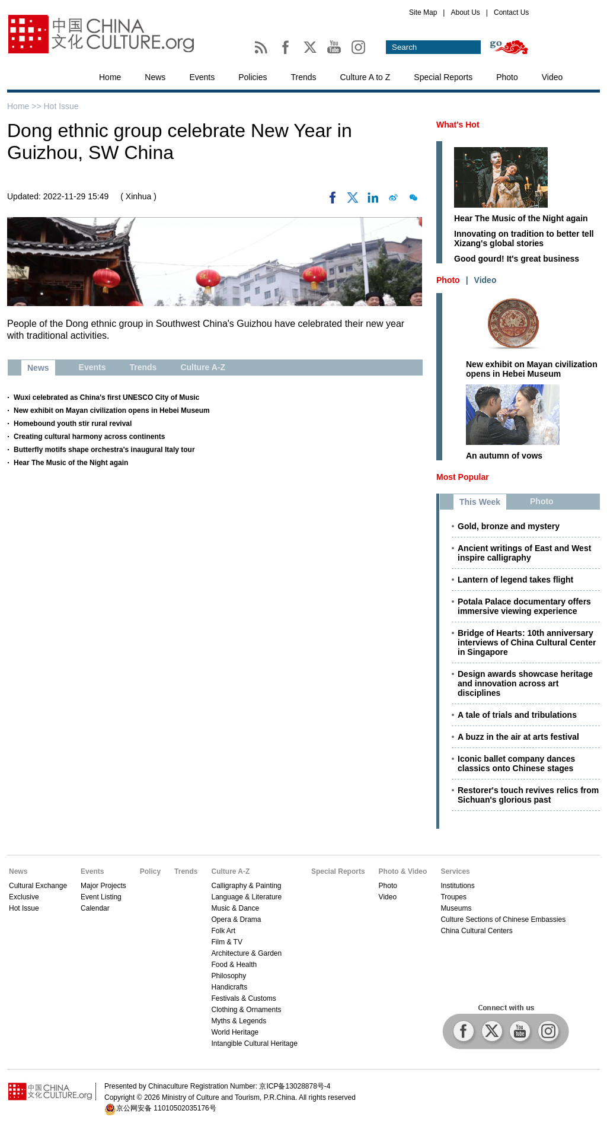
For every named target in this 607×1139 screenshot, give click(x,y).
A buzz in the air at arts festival (518, 737)
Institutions (457, 886)
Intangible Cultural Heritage (254, 1043)
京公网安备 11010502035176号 (166, 1108)
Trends (303, 77)
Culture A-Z (230, 871)
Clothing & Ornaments (246, 1010)
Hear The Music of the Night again (71, 463)
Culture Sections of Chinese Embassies (503, 919)
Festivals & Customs (243, 998)
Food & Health (234, 964)
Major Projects (103, 886)
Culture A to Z (365, 77)
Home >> (25, 106)
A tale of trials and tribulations (517, 715)
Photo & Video (403, 871)
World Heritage (234, 1032)
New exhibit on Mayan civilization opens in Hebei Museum (112, 410)
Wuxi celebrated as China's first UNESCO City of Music (106, 397)
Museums (455, 908)
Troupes (453, 897)
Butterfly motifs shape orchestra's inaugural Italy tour (104, 450)
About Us (465, 12)
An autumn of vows (504, 455)
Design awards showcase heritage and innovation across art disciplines (525, 683)
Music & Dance (235, 908)
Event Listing (101, 897)
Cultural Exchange (38, 886)
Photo (507, 77)
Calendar (95, 908)
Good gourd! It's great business (516, 258)
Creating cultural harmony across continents (89, 436)
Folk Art (223, 931)
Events (202, 77)
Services (454, 871)
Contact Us (511, 12)
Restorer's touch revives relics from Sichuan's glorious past (528, 794)
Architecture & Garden (246, 953)
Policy (150, 871)
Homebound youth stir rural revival (73, 423)
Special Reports (443, 77)
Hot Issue (60, 106)
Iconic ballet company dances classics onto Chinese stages (516, 763)
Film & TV (226, 942)
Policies (252, 77)
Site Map (423, 12)
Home (110, 77)
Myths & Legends (238, 1021)
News (155, 77)
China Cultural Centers (476, 931)
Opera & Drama (236, 919)
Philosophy (228, 976)
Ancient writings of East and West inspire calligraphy (524, 552)
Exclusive (24, 897)
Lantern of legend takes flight (515, 579)
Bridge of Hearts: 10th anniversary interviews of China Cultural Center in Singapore (527, 642)
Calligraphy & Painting (246, 886)
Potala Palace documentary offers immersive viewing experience (524, 606)
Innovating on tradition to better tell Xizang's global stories (524, 238)
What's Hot (458, 124)
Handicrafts (229, 987)
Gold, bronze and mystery (509, 526)
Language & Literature (246, 897)
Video (552, 77)
